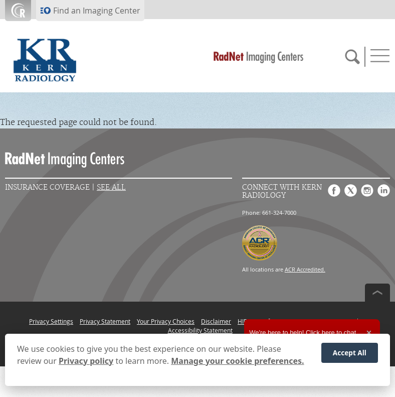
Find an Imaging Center (96, 10)
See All (111, 187)
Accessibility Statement (200, 330)
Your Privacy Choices (165, 321)
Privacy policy (86, 360)
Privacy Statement (105, 321)
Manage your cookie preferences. (237, 360)
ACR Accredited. (305, 269)
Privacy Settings (51, 321)
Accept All (349, 352)
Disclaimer (216, 321)
